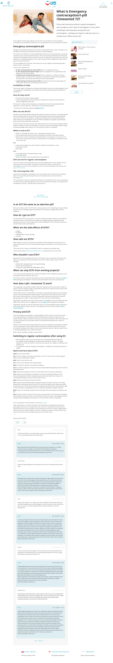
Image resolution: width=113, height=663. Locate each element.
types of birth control (19, 168)
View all (77, 92)
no (24, 422)
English (49, 6)
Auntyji (19, 443)
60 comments (40, 195)
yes (17, 422)
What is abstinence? (83, 54)
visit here (44, 402)
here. (21, 177)
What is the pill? (82, 69)
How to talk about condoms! (85, 83)
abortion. (41, 108)
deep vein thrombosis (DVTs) (35, 251)
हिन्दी (54, 6)
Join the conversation (42, 197)
